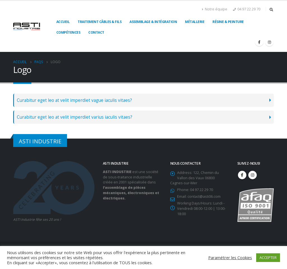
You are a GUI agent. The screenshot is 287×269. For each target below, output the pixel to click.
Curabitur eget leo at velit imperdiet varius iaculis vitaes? (74, 117)
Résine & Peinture (228, 21)
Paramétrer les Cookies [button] (230, 257)
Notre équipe (214, 9)
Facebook (242, 175)
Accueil (63, 21)
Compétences (68, 32)
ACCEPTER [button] (268, 257)
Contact (96, 32)
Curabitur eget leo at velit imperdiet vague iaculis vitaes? (74, 100)
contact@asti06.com (204, 196)
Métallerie (194, 21)
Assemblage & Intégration (153, 21)
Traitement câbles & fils (99, 21)
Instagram (252, 175)
